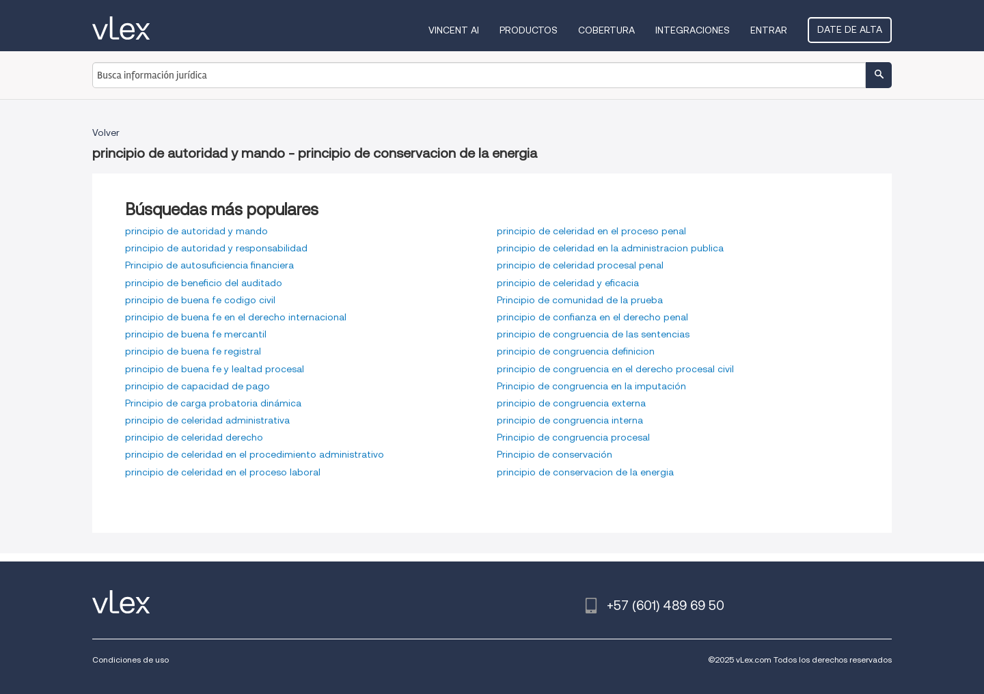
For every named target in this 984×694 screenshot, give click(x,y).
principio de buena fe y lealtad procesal (214, 368)
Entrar (768, 30)
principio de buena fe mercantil (195, 334)
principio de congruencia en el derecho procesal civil (615, 368)
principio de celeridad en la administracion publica (610, 247)
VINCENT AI (453, 30)
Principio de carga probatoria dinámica (213, 403)
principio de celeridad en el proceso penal (591, 230)
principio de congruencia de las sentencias (593, 334)
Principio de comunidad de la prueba (580, 299)
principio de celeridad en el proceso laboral (222, 472)
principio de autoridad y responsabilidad (216, 247)
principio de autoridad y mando (196, 230)
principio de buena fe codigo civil (200, 299)
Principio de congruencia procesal (573, 437)
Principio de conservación (554, 454)
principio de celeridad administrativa (207, 420)
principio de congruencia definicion (576, 351)
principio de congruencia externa (571, 403)
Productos (529, 30)
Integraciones (692, 30)
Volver (106, 132)
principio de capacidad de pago (197, 385)
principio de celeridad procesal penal (580, 265)
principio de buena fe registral (193, 351)
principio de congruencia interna (570, 420)
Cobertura (606, 30)
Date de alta (849, 29)
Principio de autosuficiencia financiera (209, 265)
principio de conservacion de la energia (585, 472)
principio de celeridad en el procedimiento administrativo (254, 454)
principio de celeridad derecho (194, 437)
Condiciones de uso (130, 659)
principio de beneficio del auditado (203, 282)
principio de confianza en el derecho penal (592, 316)
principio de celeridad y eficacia (568, 282)
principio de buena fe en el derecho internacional (235, 316)
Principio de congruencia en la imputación (591, 385)
